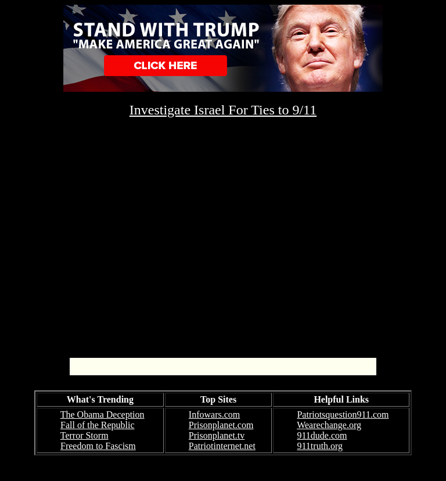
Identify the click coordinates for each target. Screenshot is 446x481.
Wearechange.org (329, 425)
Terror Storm (84, 435)
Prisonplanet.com (221, 425)
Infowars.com (214, 414)
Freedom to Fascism (98, 446)
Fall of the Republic (97, 425)
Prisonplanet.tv (216, 435)
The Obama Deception (102, 414)
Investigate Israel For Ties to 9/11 (223, 109)
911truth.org (320, 446)
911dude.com (322, 435)
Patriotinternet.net (222, 446)
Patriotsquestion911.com (343, 414)
